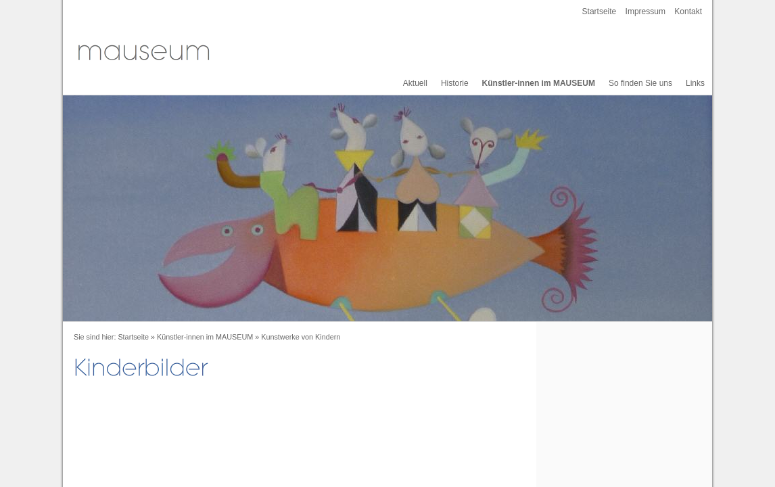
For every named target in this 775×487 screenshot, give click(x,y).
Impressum (645, 11)
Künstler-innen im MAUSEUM (538, 83)
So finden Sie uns (640, 83)
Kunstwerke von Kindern (300, 337)
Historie (455, 83)
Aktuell (415, 83)
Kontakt (688, 11)
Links (695, 83)
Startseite (599, 11)
